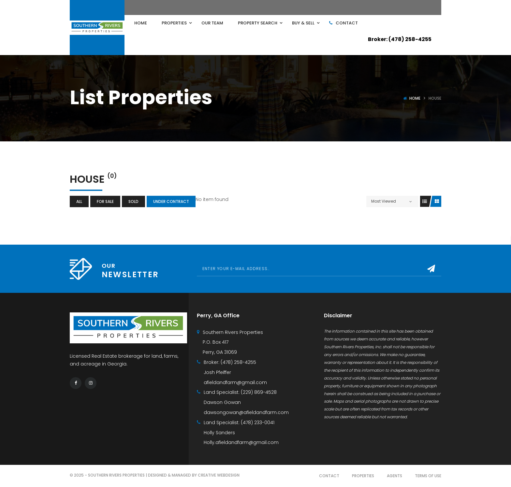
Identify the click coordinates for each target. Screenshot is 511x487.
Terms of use (428, 476)
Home (414, 98)
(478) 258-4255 (238, 362)
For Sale (105, 201)
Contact (329, 476)
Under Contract (171, 201)
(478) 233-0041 (257, 422)
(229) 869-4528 (259, 392)
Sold (133, 201)
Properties (363, 476)
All (79, 201)
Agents (394, 476)
